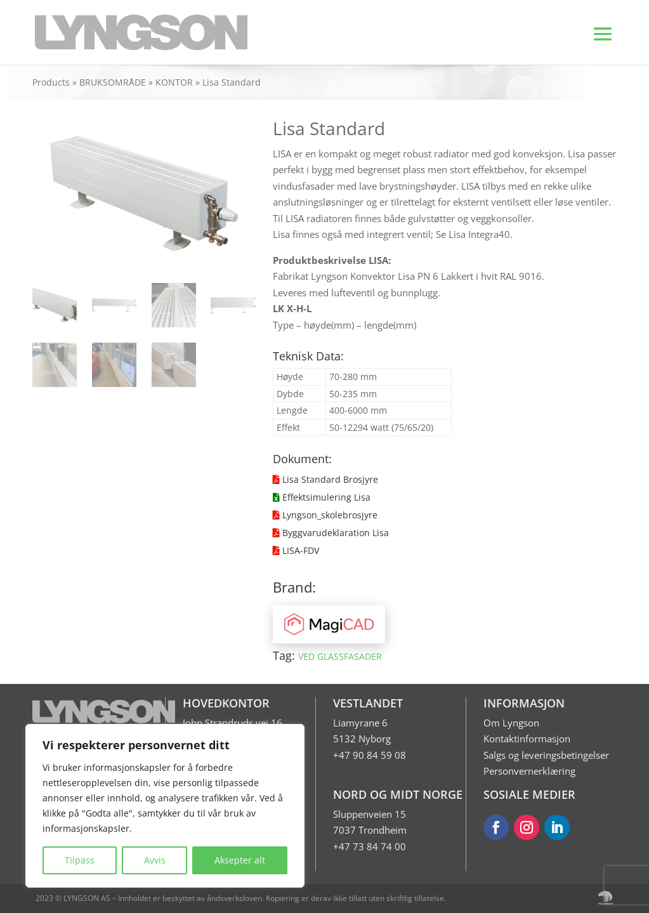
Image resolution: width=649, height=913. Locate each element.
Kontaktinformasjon (526, 738)
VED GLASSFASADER (340, 656)
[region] (165, 806)
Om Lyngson (511, 722)
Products (51, 82)
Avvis (155, 860)
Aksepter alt (239, 860)
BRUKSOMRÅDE (112, 82)
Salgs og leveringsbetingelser (546, 755)
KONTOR (174, 82)
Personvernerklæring (529, 771)
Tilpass (80, 860)
